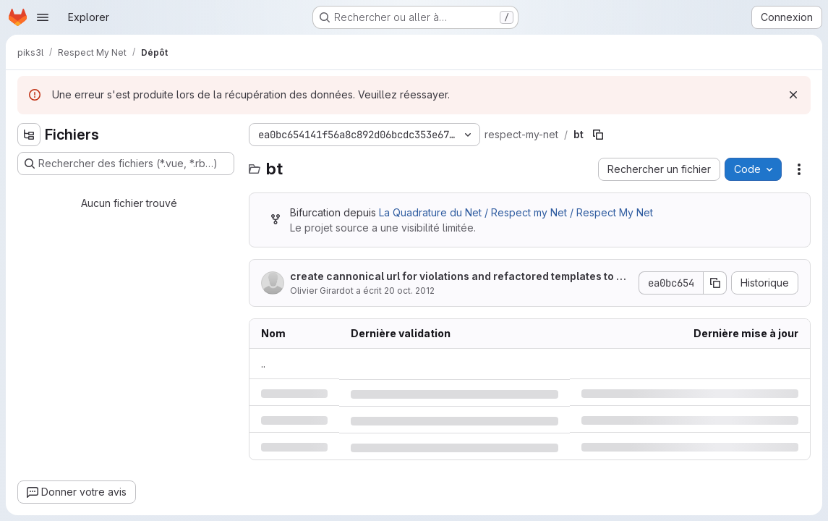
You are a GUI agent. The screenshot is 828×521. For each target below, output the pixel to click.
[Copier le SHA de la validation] (715, 283)
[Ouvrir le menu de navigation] (42, 17)
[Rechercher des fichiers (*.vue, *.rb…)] (125, 163)
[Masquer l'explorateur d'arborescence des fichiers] (28, 134)
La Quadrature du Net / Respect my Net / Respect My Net (516, 212)
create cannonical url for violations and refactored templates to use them (459, 277)
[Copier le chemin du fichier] (598, 134)
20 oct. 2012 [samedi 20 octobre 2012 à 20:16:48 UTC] (409, 290)
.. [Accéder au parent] (263, 363)
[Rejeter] (793, 94)
